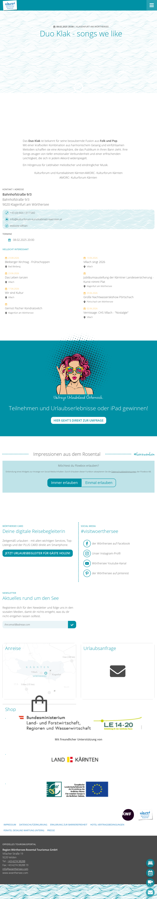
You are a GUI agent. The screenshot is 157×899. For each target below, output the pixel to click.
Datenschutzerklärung (33, 824)
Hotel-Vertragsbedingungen (107, 824)
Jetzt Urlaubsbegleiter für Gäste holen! (37, 553)
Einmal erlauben (98, 482)
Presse (51, 830)
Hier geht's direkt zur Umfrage (79, 420)
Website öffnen (16, 226)
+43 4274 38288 (16, 861)
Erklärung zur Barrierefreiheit (68, 824)
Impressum (10, 824)
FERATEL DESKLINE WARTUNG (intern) (24, 830)
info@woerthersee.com (15, 869)
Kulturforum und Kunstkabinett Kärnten (59, 173)
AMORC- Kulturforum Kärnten (104, 173)
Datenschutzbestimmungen (123, 471)
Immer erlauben (64, 482)
